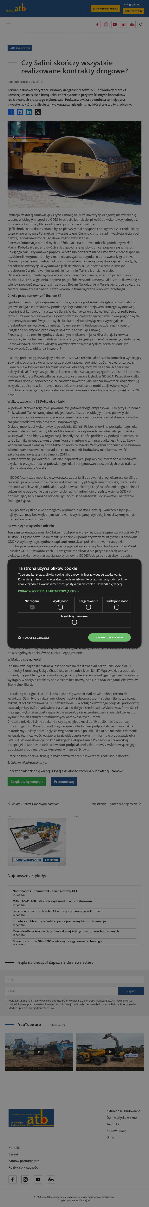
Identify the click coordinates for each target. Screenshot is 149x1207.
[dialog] (74, 603)
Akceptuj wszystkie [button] (108, 637)
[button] (74, 591)
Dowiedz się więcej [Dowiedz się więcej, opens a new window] (109, 584)
